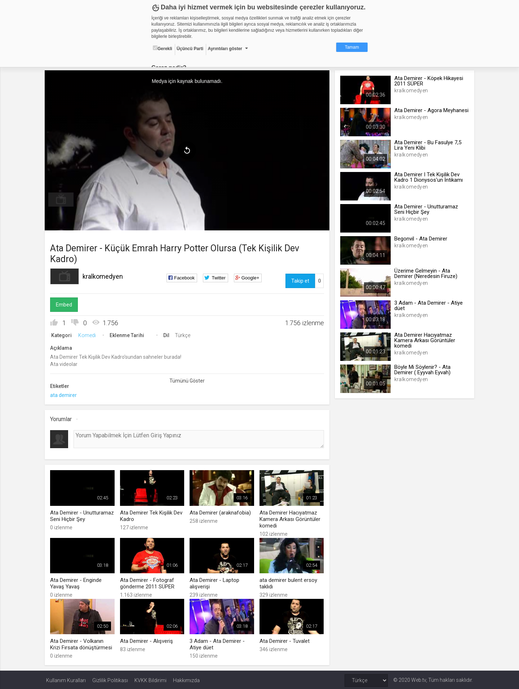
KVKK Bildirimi (150, 679)
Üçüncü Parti (190, 48)
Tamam (352, 47)
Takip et (300, 280)
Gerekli (162, 48)
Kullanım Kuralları (66, 679)
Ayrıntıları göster (225, 48)
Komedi (88, 334)
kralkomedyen (104, 275)
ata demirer (65, 394)
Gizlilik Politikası (110, 679)
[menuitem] (62, 199)
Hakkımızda (186, 679)
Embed (65, 304)
